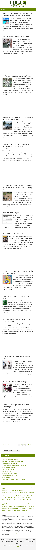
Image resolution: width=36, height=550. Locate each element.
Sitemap (23, 545)
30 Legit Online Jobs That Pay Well (8, 467)
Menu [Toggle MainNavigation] (3, 9)
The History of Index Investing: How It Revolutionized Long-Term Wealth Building (17, 495)
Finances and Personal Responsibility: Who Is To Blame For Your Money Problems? (16, 146)
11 (22, 444)
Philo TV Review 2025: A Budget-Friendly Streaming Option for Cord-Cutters (16, 497)
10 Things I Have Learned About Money (16, 76)
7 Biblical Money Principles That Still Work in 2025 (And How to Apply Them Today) (18, 508)
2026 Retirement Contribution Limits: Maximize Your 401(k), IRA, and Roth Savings (18, 506)
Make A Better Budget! (10, 213)
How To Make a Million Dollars (13, 234)
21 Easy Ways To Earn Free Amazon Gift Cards (11, 459)
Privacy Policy (14, 533)
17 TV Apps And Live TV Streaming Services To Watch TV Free (14, 465)
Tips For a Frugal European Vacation (15, 37)
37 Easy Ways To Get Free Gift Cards (9, 469)
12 (24, 444)
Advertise (27, 545)
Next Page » (29, 445)
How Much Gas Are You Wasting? (14, 382)
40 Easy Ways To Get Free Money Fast (9, 473)
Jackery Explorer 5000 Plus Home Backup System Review (13, 490)
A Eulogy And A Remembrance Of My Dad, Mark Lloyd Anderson (14, 510)
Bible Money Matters (18, 4)
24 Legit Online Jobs (6, 477)
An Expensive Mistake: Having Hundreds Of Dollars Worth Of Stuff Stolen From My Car (17, 188)
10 (19, 444)
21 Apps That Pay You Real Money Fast (9, 463)
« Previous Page (5, 445)
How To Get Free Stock (6, 471)
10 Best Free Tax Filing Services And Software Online (12, 461)
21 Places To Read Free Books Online (9, 475)
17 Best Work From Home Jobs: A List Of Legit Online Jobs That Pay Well (16, 479)
